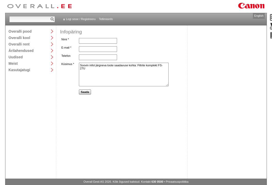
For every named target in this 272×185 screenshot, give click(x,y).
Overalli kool (19, 38)
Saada (85, 92)
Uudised (16, 57)
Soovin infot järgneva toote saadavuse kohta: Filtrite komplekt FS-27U (124, 74)
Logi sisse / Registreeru (81, 19)
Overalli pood (20, 31)
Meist (13, 63)
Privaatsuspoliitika (177, 181)
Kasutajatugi (19, 70)
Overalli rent (19, 44)
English (258, 15)
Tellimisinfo (106, 19)
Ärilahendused (21, 50)
